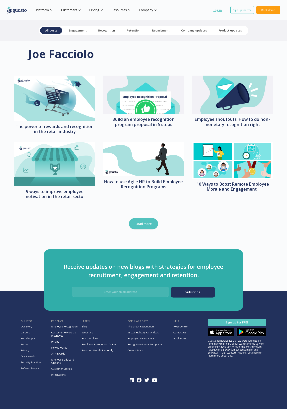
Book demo (268, 10)
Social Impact (28, 338)
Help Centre (180, 326)
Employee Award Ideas (141, 338)
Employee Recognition (64, 326)
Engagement (78, 30)
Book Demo (180, 338)
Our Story (26, 326)
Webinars (87, 332)
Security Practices (31, 362)
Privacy (25, 350)
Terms (24, 344)
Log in (217, 10)
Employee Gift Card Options (62, 361)
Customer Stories (61, 368)
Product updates (230, 30)
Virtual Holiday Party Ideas (143, 332)
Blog (84, 326)
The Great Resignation (141, 326)
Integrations (58, 374)
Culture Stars (135, 350)
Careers (25, 332)
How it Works (59, 347)
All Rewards (58, 353)
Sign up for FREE (237, 322)
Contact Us (179, 332)
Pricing (55, 341)
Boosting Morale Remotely (97, 350)
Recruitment (161, 30)
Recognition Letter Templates (145, 344)
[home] (17, 10)
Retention (134, 30)
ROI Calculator (90, 338)
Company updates (194, 30)
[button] (43, 10)
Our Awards (28, 356)
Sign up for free (242, 10)
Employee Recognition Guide (99, 344)
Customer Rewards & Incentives (63, 334)
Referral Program (31, 368)
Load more (143, 224)
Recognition (106, 30)
